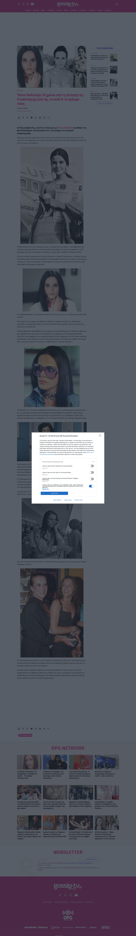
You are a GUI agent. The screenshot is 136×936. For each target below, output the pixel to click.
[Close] (100, 436)
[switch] (91, 466)
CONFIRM (54, 493)
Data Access (68, 500)
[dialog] (68, 468)
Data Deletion (57, 500)
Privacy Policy (79, 500)
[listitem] (68, 462)
